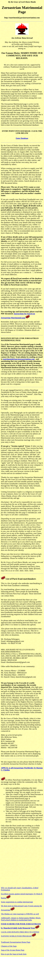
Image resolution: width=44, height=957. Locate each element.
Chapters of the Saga (9, 946)
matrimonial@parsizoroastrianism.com (18, 359)
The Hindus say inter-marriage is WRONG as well (20, 914)
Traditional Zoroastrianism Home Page (15, 942)
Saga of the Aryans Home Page (12, 950)
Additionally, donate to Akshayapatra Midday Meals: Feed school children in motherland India (21, 919)
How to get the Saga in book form (13, 954)
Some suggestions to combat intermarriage (17, 902)
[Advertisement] (22, 863)
